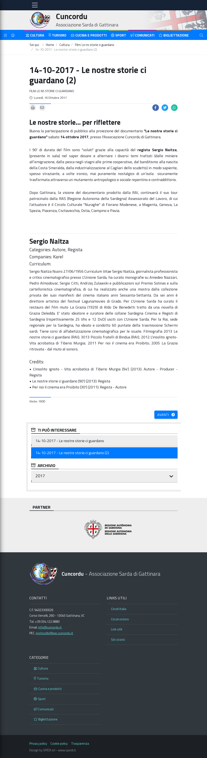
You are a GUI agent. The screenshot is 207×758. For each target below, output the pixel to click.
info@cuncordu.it (50, 627)
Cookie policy (59, 743)
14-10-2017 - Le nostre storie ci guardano (69, 441)
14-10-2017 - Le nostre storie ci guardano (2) (72, 453)
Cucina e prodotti (89, 35)
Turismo (57, 35)
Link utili (116, 629)
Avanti (166, 414)
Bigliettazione (174, 35)
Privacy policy (38, 743)
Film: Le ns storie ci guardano (51, 91)
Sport (118, 35)
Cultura (35, 35)
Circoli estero (120, 619)
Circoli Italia (118, 608)
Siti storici (118, 639)
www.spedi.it (67, 750)
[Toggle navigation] (34, 5)
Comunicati (142, 35)
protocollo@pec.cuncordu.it (54, 633)
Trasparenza (80, 743)
